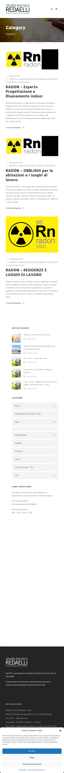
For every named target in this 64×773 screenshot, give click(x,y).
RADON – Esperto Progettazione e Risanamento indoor (24, 91)
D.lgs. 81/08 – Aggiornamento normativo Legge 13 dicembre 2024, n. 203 (40, 383)
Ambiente (13, 79)
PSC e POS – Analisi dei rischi (35, 358)
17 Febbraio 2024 (16, 259)
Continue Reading (15, 127)
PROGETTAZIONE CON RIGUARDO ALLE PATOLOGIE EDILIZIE (39, 348)
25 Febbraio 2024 (16, 162)
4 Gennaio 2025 (31, 376)
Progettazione (23, 82)
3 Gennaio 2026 (31, 353)
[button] (60, 731)
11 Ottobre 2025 (31, 362)
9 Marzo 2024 (14, 76)
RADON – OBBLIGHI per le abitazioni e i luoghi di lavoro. (29, 175)
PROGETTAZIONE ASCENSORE (17, 683)
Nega (32, 757)
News (14, 82)
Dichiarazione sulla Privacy (36, 770)
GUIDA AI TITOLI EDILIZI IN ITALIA (37, 335)
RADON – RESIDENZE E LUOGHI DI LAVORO (26, 272)
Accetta (32, 751)
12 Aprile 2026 (31, 339)
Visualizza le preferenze (32, 764)
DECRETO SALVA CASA (15, 687)
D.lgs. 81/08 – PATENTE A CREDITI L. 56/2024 (23, 673)
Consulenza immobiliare (27, 79)
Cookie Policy (22, 770)
